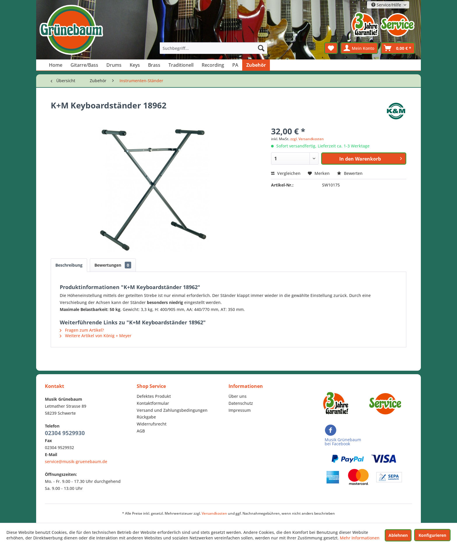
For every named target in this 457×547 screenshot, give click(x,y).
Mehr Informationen (359, 538)
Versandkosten (214, 513)
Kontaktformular (153, 403)
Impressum (239, 410)
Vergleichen (285, 173)
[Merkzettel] (331, 48)
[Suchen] (261, 48)
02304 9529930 (65, 433)
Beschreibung (68, 265)
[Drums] (114, 65)
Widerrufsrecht (151, 424)
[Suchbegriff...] (214, 48)
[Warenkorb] (398, 48)
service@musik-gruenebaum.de (76, 461)
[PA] (235, 65)
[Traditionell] (181, 65)
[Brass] (154, 65)
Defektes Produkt (154, 396)
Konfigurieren (432, 535)
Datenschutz (240, 403)
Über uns (237, 396)
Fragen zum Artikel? (82, 330)
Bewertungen (112, 265)
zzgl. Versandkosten (307, 138)
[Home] (55, 65)
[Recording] (213, 65)
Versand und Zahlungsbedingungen (172, 410)
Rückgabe (146, 417)
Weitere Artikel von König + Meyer (95, 335)
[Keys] (135, 65)
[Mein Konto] (359, 48)
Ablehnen (398, 535)
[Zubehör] (256, 65)
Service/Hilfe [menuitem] (386, 5)
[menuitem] (214, 48)
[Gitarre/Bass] (84, 65)
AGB (141, 431)
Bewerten (350, 173)
